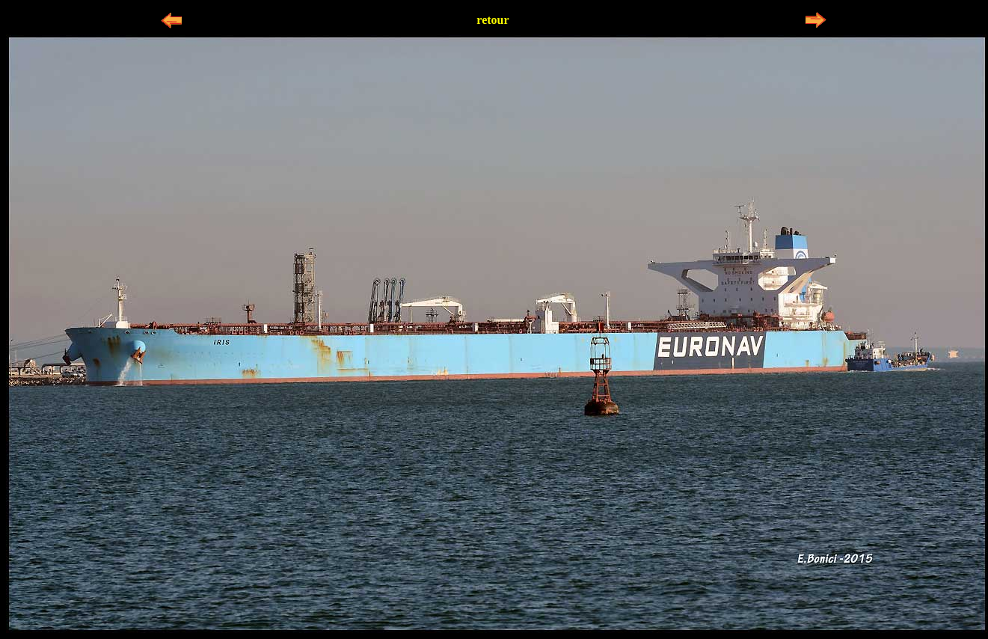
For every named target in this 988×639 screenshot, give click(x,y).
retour (492, 19)
